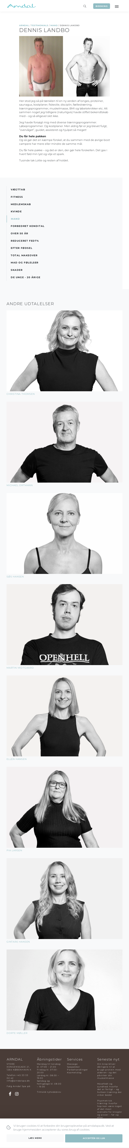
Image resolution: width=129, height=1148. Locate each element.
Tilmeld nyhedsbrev (49, 1092)
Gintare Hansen (18, 941)
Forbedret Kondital (28, 226)
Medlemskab (21, 204)
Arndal (24, 25)
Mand (54, 25)
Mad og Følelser (24, 262)
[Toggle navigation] (116, 6)
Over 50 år (19, 233)
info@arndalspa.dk (18, 1080)
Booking (102, 6)
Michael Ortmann (20, 485)
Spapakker (73, 1067)
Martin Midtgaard (20, 667)
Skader (17, 269)
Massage (72, 1064)
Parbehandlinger (77, 1069)
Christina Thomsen (21, 393)
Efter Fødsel (21, 248)
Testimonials (39, 25)
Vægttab (18, 189)
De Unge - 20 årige (25, 277)
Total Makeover (24, 255)
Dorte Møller (17, 1033)
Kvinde (16, 211)
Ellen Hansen (17, 759)
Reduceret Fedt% (25, 240)
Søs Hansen (15, 576)
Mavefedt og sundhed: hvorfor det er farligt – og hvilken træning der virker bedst (109, 1089)
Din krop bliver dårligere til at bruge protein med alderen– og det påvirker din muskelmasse (109, 1071)
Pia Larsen (14, 850)
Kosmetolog (74, 1072)
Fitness (17, 196)
